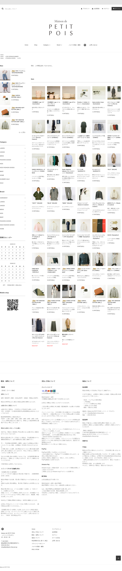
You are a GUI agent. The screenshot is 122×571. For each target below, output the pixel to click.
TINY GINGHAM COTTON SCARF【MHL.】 (38, 302)
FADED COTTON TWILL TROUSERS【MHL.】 (68, 302)
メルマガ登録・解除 (74, 45)
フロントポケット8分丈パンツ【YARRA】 (114, 269)
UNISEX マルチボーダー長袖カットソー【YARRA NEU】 (113, 137)
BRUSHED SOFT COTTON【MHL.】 (17, 108)
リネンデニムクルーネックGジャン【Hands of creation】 (98, 204)
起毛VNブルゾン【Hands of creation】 (113, 204)
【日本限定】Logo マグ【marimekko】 (38, 103)
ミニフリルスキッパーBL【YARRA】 (98, 136)
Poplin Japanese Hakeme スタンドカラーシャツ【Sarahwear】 (68, 171)
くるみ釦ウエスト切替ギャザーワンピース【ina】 (83, 136)
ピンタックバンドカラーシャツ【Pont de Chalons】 (38, 137)
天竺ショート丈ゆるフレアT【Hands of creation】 (38, 236)
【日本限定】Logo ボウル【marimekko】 (68, 103)
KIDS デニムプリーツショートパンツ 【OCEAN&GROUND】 (18, 84)
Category (47, 45)
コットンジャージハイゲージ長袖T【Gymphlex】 (83, 235)
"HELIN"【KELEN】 (52, 203)
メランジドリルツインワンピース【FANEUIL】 (53, 136)
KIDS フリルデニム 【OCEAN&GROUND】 (18, 71)
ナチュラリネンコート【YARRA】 (52, 170)
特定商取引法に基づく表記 (39, 540)
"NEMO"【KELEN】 (67, 203)
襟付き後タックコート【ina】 (67, 335)
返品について (36, 537)
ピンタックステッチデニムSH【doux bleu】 (83, 270)
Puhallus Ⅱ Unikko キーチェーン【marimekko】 (83, 103)
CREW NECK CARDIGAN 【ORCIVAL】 (35, 270)
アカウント (86, 8)
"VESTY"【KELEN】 (37, 203)
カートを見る (56, 537)
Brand (60, 45)
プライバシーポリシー (38, 543)
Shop (35, 45)
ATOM (37, 549)
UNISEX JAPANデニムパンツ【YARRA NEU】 (68, 270)
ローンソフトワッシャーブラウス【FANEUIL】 (68, 136)
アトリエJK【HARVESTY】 (81, 170)
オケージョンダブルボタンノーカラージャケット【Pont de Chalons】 (38, 336)
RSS (33, 549)
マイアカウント (56, 529)
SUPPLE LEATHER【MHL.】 (16, 96)
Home (26, 45)
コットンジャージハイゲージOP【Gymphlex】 (68, 235)
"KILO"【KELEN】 (112, 169)
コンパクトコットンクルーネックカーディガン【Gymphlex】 (98, 236)
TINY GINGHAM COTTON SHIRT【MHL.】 (18, 120)
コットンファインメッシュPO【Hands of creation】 (53, 236)
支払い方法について (38, 532)
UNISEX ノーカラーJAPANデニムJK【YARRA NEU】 (53, 270)
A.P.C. (19, 58)
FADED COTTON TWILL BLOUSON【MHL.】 (53, 302)
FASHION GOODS (10, 58)
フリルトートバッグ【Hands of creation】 (83, 204)
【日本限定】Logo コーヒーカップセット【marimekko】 (53, 104)
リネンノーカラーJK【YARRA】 (99, 269)
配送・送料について (38, 535)
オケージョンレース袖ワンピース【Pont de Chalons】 (113, 104)
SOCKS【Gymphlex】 (113, 235)
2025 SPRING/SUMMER (12, 56)
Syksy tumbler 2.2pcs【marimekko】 (98, 103)
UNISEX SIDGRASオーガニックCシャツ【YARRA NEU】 (38, 171)
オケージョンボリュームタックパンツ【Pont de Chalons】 (53, 336)
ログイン (106, 8)
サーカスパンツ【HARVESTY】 (96, 170)
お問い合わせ (93, 45)
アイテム (116, 8)
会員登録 (96, 8)
